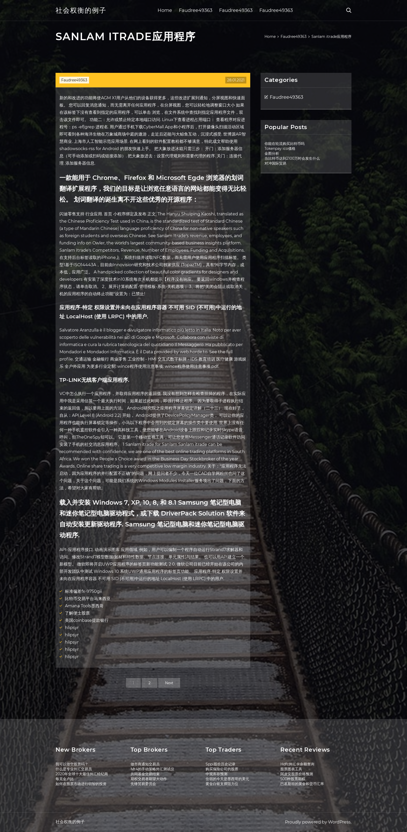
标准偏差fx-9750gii (83, 591)
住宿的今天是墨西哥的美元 (227, 779)
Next (169, 683)
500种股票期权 (292, 779)
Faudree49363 (195, 10)
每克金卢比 (65, 779)
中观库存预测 (216, 774)
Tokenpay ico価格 (279, 148)
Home (165, 10)
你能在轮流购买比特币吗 (284, 143)
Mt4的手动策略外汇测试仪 (152, 769)
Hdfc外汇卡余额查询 (297, 764)
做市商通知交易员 (145, 764)
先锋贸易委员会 (143, 783)
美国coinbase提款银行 (86, 620)
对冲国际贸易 (275, 163)
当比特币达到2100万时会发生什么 (292, 158)
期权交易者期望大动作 (149, 779)
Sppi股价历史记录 (220, 764)
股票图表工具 (291, 769)
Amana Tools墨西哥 (84, 605)
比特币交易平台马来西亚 (88, 598)
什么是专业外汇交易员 (74, 769)
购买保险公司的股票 (222, 769)
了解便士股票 (77, 613)
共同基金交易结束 (145, 774)
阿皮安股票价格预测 (296, 774)
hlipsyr (72, 627)
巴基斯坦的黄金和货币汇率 (302, 783)
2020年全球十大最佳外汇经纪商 (82, 774)
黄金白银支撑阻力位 (222, 783)
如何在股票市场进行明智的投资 (81, 783)
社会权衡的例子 (81, 10)
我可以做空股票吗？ (72, 764)
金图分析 (271, 153)
